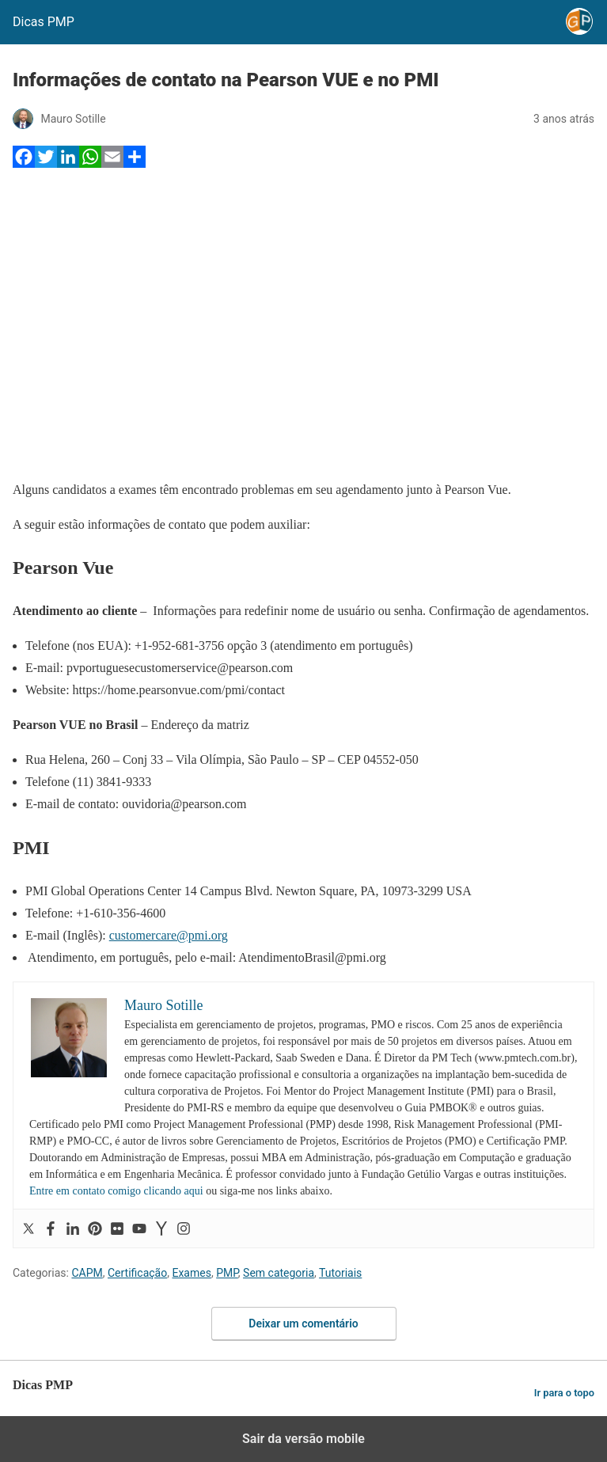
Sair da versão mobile (303, 1438)
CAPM (86, 1272)
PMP (227, 1272)
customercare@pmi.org (168, 935)
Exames (191, 1272)
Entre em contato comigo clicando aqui (116, 1191)
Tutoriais (340, 1272)
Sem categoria (278, 1272)
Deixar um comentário (303, 1323)
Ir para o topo (564, 1393)
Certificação (137, 1272)
